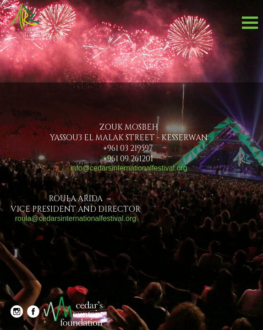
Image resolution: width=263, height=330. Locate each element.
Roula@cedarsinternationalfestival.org (75, 218)
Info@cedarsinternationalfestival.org (129, 168)
